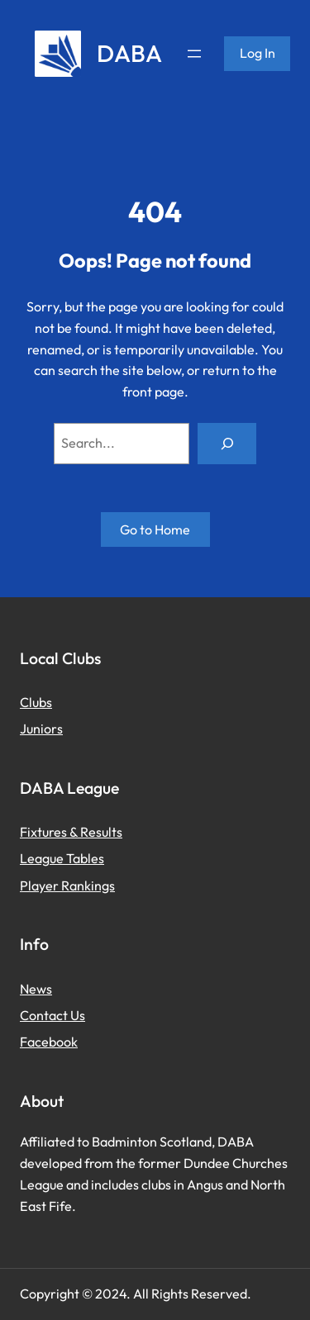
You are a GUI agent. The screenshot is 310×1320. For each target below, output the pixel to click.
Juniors (41, 728)
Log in (257, 53)
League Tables (62, 858)
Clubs (36, 702)
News (36, 989)
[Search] (227, 443)
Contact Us (52, 1015)
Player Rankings (67, 885)
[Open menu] (194, 54)
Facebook (49, 1041)
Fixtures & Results (71, 832)
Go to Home (155, 529)
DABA (129, 53)
